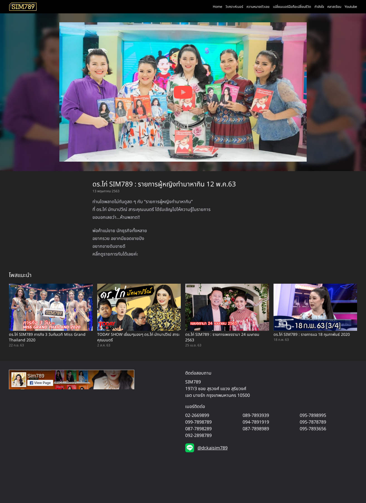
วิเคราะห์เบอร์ (234, 6)
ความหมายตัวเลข (258, 6)
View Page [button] (40, 383)
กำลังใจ (319, 6)
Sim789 (35, 376)
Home (217, 6)
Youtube (351, 6)
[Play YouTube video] (183, 92)
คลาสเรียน (334, 6)
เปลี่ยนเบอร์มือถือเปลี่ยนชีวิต (292, 6)
